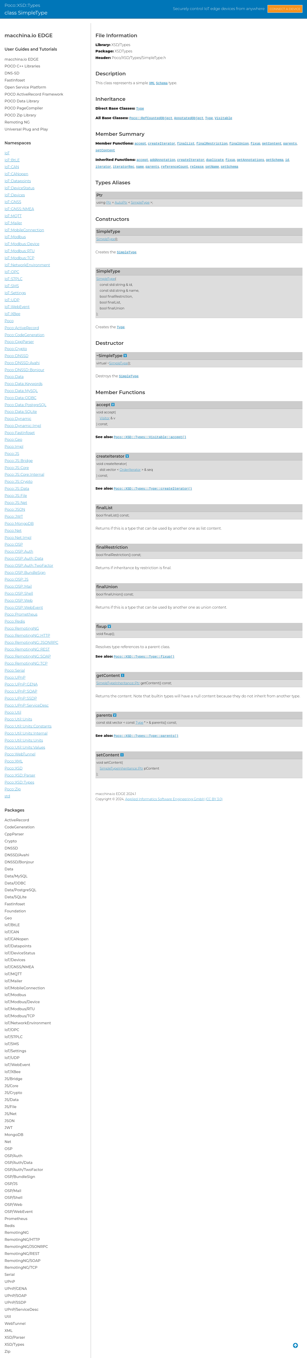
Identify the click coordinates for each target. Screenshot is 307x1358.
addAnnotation (162, 160)
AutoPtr (121, 202)
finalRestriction (212, 144)
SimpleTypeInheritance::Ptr (118, 683)
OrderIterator (130, 470)
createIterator (161, 144)
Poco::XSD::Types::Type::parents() (146, 736)
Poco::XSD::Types (22, 5)
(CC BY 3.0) (214, 799)
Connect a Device (285, 9)
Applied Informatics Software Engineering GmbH (165, 799)
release (197, 167)
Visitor (105, 418)
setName (212, 167)
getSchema (275, 160)
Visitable (223, 118)
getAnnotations (250, 160)
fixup (255, 144)
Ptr (99, 195)
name (140, 167)
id (287, 160)
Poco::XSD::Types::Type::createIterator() (153, 489)
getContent (271, 144)
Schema (162, 83)
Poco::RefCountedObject (150, 118)
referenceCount (174, 167)
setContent (105, 150)
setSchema (229, 167)
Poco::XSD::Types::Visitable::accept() (150, 437)
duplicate (215, 160)
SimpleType (140, 202)
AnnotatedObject (189, 118)
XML (152, 83)
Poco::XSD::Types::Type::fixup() (144, 657)
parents (290, 144)
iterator (103, 167)
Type (140, 109)
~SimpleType (109, 355)
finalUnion (239, 144)
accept (140, 144)
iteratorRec (123, 167)
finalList (186, 144)
